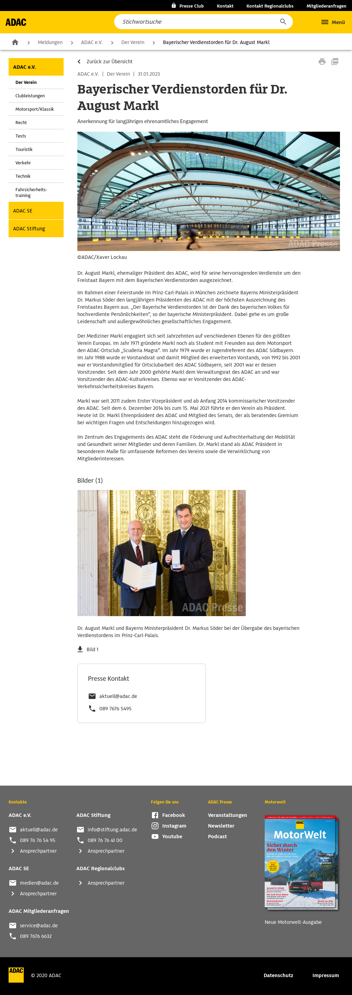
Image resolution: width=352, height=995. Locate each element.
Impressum (325, 975)
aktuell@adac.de (118, 696)
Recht (21, 122)
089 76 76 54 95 (37, 840)
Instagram (174, 826)
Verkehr (23, 163)
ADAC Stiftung (29, 229)
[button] (283, 21)
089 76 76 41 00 (105, 840)
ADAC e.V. (92, 42)
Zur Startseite (15, 42)
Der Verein (132, 42)
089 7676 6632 (36, 936)
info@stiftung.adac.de (112, 830)
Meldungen (50, 42)
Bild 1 (92, 649)
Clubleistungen (30, 96)
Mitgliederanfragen (326, 6)
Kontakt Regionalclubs (270, 6)
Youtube (172, 836)
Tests (20, 136)
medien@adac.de (39, 883)
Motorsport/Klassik (34, 109)
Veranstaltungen (227, 815)
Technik (23, 176)
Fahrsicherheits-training (31, 192)
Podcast (217, 836)
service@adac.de (39, 925)
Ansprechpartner (38, 851)
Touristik (24, 149)
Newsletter (221, 826)
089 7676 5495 (115, 709)
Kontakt (225, 6)
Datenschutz (278, 975)
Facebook (173, 815)
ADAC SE (22, 211)
